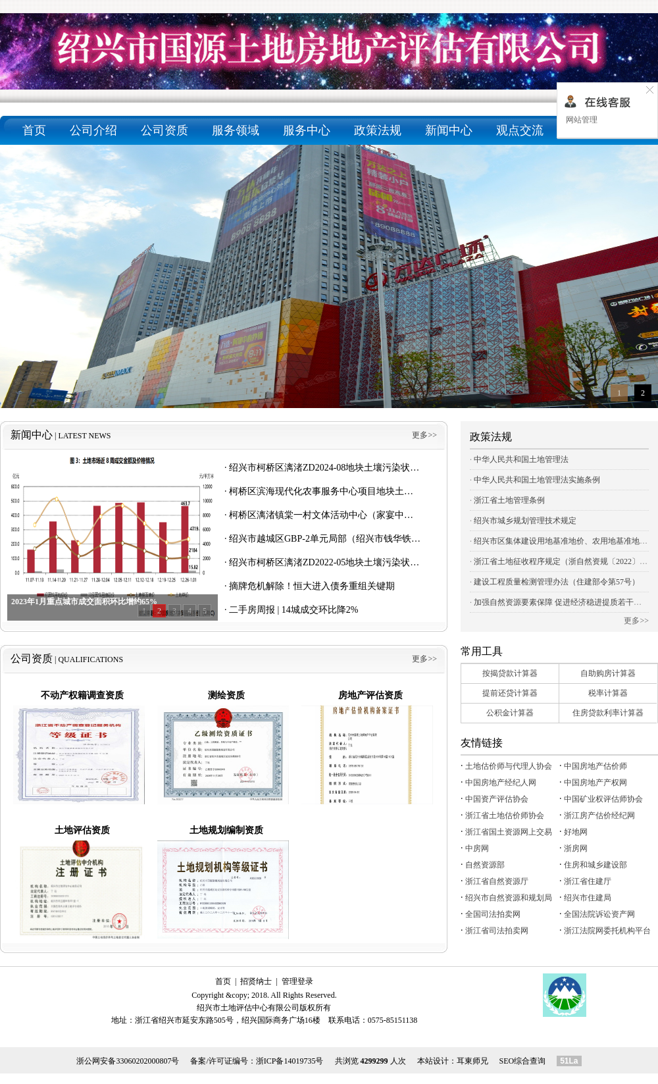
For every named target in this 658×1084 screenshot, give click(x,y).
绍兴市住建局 (587, 897)
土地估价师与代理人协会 (508, 766)
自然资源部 (485, 864)
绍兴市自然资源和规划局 (508, 897)
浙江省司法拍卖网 (496, 930)
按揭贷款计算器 (510, 673)
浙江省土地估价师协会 (504, 815)
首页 (34, 130)
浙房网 (576, 848)
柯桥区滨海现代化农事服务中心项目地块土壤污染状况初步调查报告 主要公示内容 (396, 491)
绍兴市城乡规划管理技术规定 (525, 520)
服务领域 (235, 130)
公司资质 (164, 130)
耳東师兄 (472, 1061)
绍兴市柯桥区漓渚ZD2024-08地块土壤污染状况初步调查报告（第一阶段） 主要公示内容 (408, 468)
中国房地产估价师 (595, 766)
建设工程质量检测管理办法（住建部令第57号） (557, 581)
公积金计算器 (510, 712)
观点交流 (520, 130)
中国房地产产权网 (595, 782)
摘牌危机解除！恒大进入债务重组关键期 (312, 586)
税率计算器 (608, 693)
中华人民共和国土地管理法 (521, 459)
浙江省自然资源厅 (496, 881)
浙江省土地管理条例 (509, 500)
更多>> (424, 435)
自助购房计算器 (608, 673)
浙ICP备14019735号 (290, 1061)
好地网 (576, 832)
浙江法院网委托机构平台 (607, 930)
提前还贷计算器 (510, 693)
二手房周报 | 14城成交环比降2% (293, 610)
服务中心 (306, 130)
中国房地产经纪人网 (500, 782)
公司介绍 (93, 130)
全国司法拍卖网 (492, 914)
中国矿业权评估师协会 (603, 799)
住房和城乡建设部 (595, 864)
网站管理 (580, 119)
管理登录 (297, 981)
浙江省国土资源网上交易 (508, 832)
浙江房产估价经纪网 (599, 815)
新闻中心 (448, 130)
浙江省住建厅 (587, 881)
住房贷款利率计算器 (608, 712)
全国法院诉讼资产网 (599, 914)
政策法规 (377, 130)
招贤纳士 (256, 981)
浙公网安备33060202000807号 (127, 1061)
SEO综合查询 (522, 1061)
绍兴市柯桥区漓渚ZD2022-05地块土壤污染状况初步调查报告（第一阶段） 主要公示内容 (408, 562)
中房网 (477, 848)
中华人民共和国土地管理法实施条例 (537, 479)
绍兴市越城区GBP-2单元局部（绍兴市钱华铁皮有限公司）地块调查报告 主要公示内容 (404, 539)
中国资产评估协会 (496, 799)
